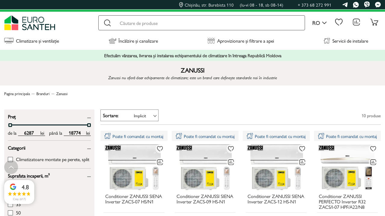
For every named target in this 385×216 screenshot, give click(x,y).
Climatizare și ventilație (31, 40)
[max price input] (74, 133)
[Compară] (160, 162)
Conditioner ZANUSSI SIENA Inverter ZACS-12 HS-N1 (276, 199)
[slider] (10, 125)
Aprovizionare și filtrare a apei (240, 40)
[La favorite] (160, 148)
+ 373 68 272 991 (314, 4)
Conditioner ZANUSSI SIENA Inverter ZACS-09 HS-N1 (205, 199)
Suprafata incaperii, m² (29, 175)
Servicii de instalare (346, 40)
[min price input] (28, 133)
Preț (12, 116)
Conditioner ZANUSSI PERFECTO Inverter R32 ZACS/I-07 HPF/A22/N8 (342, 202)
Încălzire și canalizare (133, 40)
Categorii (16, 147)
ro (319, 23)
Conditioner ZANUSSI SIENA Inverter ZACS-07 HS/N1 (133, 199)
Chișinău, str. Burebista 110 (231, 5)
